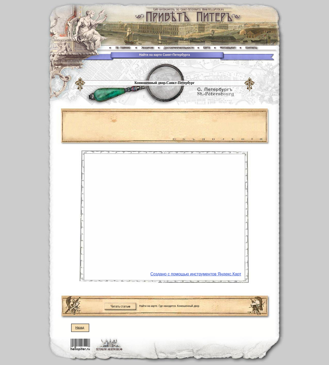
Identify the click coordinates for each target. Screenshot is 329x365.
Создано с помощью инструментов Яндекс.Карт (195, 274)
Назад (79, 327)
